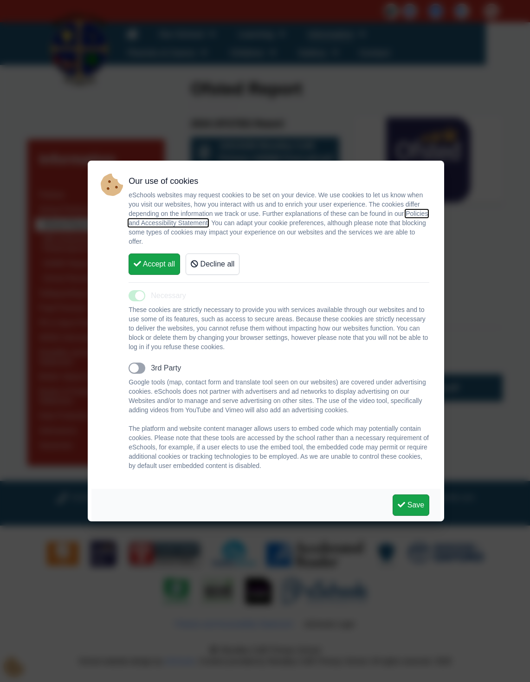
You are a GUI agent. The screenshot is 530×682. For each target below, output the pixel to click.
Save (411, 505)
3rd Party (166, 368)
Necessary (168, 295)
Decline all (212, 264)
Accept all (154, 264)
